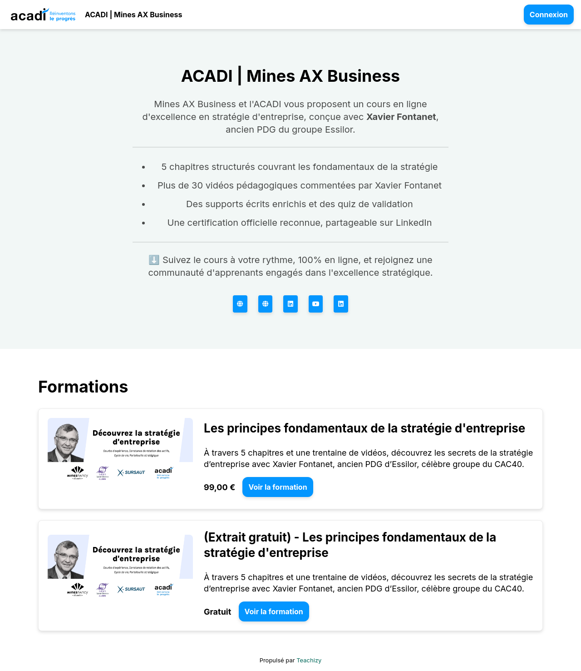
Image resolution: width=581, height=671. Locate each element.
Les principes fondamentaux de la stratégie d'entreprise (364, 428)
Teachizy (308, 660)
